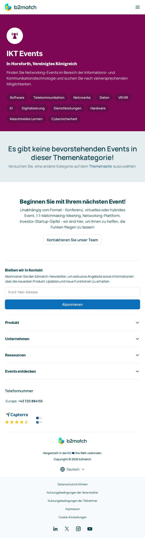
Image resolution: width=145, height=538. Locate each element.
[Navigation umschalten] (138, 7)
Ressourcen (72, 355)
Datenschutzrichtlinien (73, 484)
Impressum (72, 509)
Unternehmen (72, 338)
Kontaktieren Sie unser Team (72, 239)
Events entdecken (72, 371)
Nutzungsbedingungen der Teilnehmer (72, 501)
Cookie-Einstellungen (73, 517)
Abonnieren (72, 304)
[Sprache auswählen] (72, 469)
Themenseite (100, 166)
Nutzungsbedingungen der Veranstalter (72, 492)
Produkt (72, 322)
